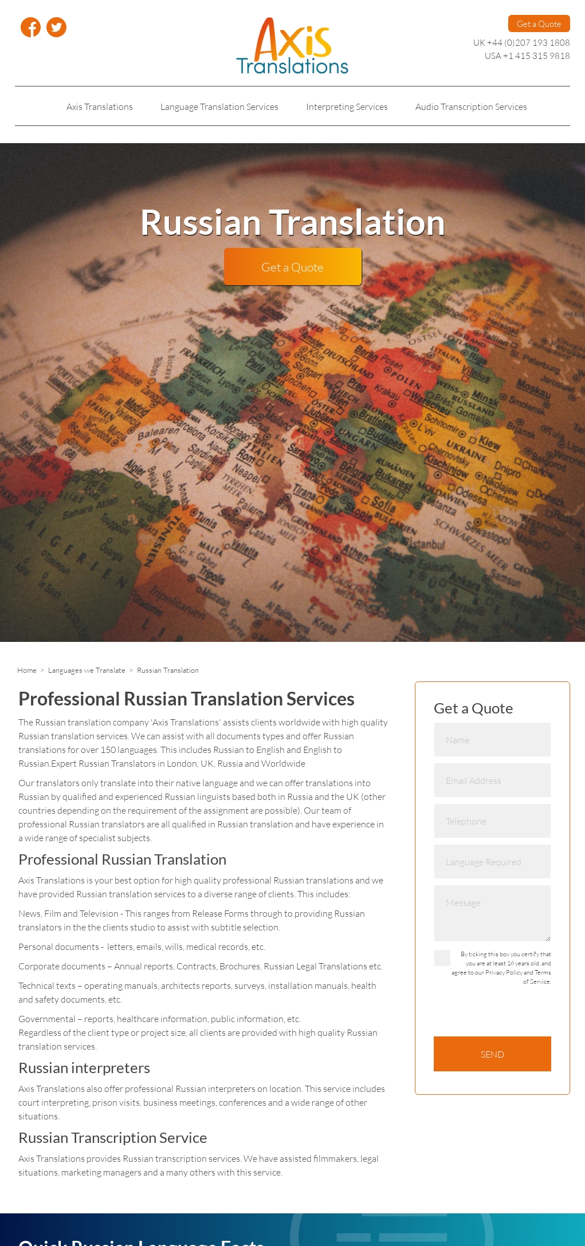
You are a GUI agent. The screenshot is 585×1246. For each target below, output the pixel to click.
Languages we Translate (86, 670)
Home (27, 670)
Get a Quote (539, 23)
